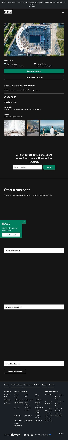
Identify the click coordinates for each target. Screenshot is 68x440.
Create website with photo (34, 77)
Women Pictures (37, 412)
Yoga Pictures (18, 421)
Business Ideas (49, 395)
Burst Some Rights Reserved (13, 116)
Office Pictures (18, 403)
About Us (51, 384)
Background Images (28, 409)
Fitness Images (29, 421)
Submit (49, 167)
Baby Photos (38, 421)
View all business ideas (15, 371)
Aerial (39, 109)
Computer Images (37, 404)
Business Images (16, 396)
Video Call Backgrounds (18, 424)
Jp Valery (14, 102)
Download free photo (34, 71)
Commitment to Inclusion (32, 384)
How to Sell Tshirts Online (49, 420)
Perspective (32, 109)
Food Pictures (39, 400)
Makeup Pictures (37, 396)
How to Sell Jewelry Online (49, 415)
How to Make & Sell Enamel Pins (59, 404)
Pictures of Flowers (38, 417)
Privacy (44, 384)
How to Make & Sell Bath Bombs (59, 397)
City (14, 109)
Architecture (8, 109)
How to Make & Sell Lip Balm (49, 410)
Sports (26, 109)
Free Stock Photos (7, 396)
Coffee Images (18, 400)
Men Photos (17, 416)
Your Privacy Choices (43, 435)
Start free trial (11, 234)
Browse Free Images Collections (7, 402)
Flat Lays (16, 408)
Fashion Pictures (27, 396)
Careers (6, 384)
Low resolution (41, 64)
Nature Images (29, 400)
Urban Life (19, 109)
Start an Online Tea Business (49, 403)
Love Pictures (28, 416)
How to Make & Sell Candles (59, 415)
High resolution (12, 64)
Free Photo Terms (16, 384)
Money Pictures (27, 404)
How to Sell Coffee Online (59, 410)
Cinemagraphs (39, 408)
